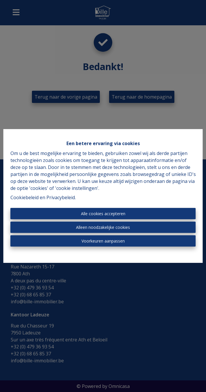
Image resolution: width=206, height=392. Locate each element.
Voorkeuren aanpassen (103, 241)
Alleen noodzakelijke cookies (103, 227)
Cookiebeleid (24, 197)
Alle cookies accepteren (103, 213)
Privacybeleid (60, 197)
